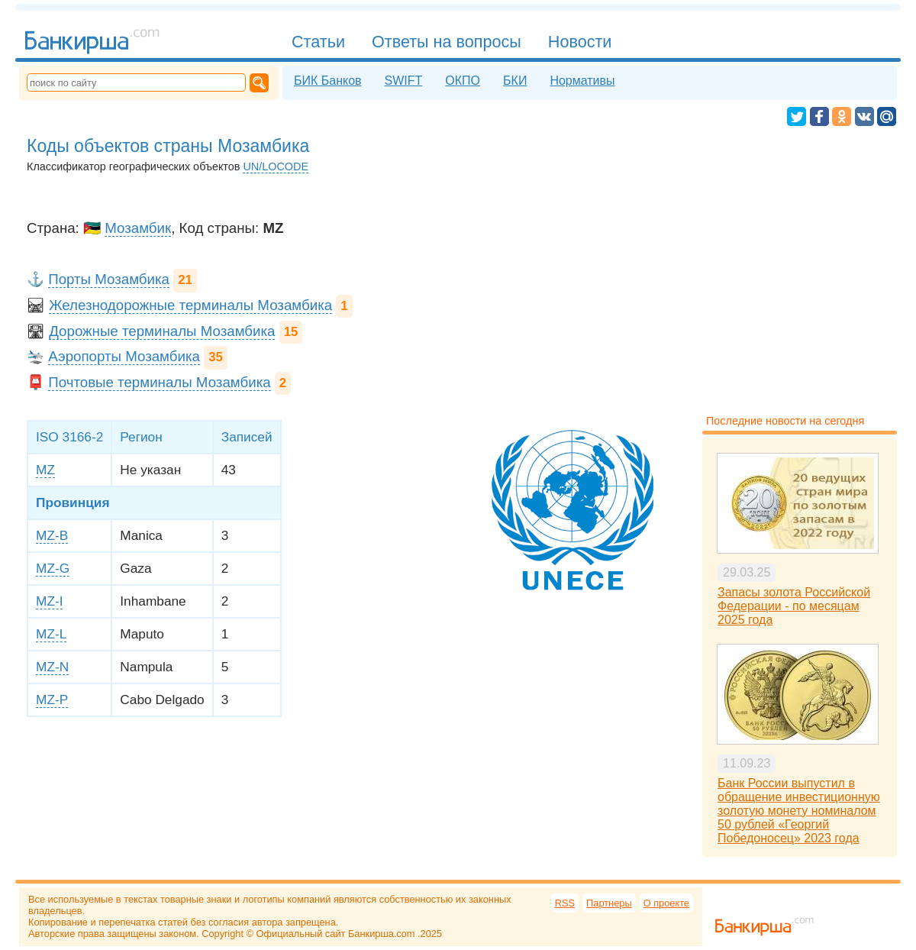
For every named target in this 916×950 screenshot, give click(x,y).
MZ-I (49, 601)
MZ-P (52, 699)
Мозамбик (138, 228)
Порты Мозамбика (108, 279)
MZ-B (52, 535)
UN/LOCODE (275, 166)
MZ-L (51, 633)
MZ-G (52, 568)
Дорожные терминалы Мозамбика (162, 331)
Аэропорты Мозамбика (124, 356)
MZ (45, 469)
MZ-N (52, 666)
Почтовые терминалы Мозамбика (159, 382)
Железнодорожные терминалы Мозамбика (190, 305)
